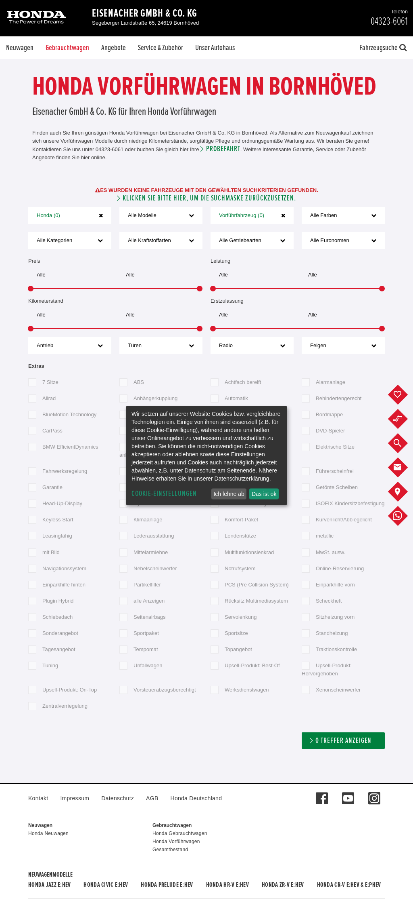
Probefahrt (223, 149)
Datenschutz (117, 798)
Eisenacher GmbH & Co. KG (144, 13)
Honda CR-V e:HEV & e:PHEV (349, 884)
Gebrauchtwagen (67, 48)
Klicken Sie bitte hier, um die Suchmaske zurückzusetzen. (209, 198)
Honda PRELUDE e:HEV (167, 884)
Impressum (74, 798)
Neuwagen (19, 48)
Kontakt (38, 798)
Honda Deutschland (196, 798)
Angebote (113, 48)
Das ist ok (264, 494)
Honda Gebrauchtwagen (179, 833)
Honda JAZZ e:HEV (49, 884)
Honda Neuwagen (48, 833)
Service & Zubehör (160, 48)
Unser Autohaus (215, 48)
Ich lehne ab (228, 494)
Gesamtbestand (170, 849)
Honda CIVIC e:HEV (105, 884)
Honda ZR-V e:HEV (283, 884)
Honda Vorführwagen (176, 841)
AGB (152, 798)
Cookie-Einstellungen (164, 494)
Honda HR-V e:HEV (227, 884)
